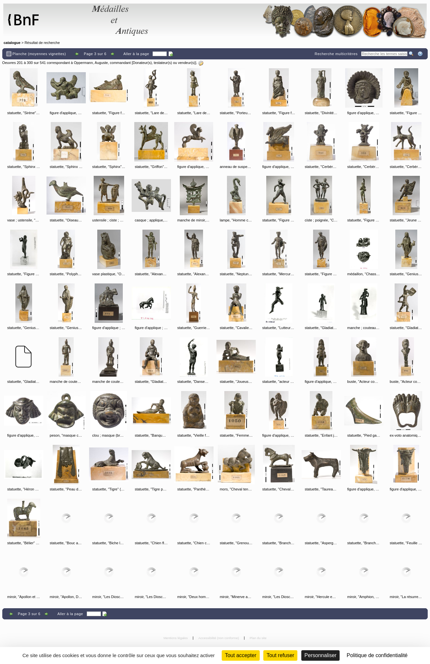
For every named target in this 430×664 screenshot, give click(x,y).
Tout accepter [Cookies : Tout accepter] (240, 655)
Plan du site (258, 638)
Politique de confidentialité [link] (377, 655)
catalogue (12, 43)
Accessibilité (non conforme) (219, 638)
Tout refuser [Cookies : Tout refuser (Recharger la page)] (280, 655)
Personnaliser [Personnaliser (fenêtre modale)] (321, 655)
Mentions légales (176, 638)
